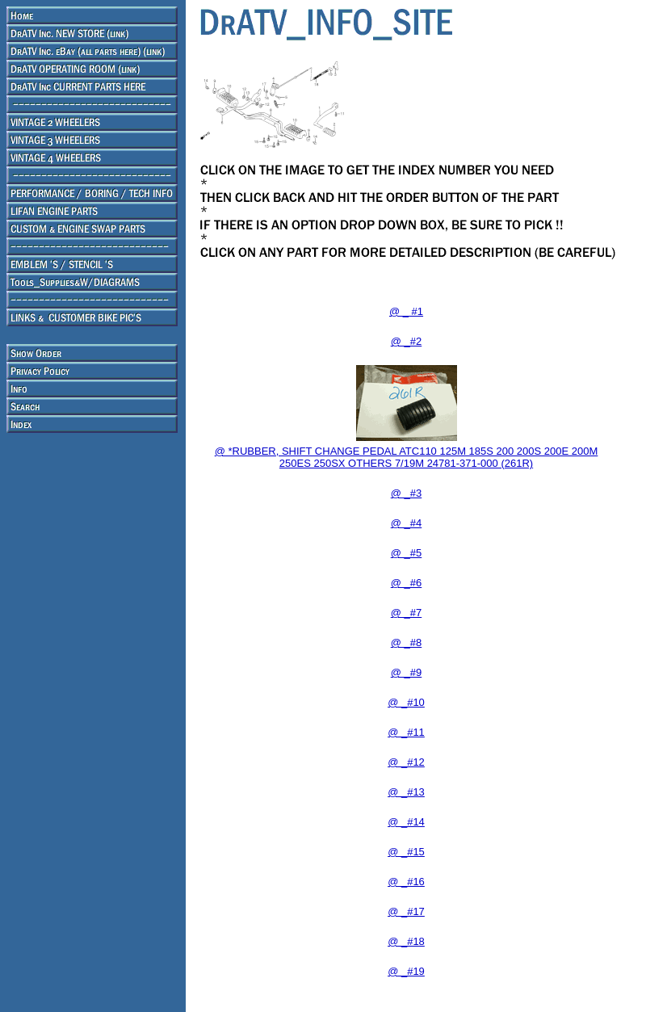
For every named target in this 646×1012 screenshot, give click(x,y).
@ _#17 (406, 911)
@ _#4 (406, 523)
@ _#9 (406, 672)
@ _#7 (406, 613)
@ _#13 (406, 792)
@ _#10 (406, 702)
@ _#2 (406, 341)
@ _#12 (406, 762)
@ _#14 (406, 822)
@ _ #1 (406, 311)
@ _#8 (406, 642)
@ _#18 (406, 941)
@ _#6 (406, 583)
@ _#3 (406, 493)
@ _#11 (406, 732)
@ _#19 (406, 971)
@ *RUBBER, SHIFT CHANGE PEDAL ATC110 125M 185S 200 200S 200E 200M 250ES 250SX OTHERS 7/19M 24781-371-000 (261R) (406, 457)
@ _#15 (406, 852)
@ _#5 (406, 553)
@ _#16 (406, 882)
